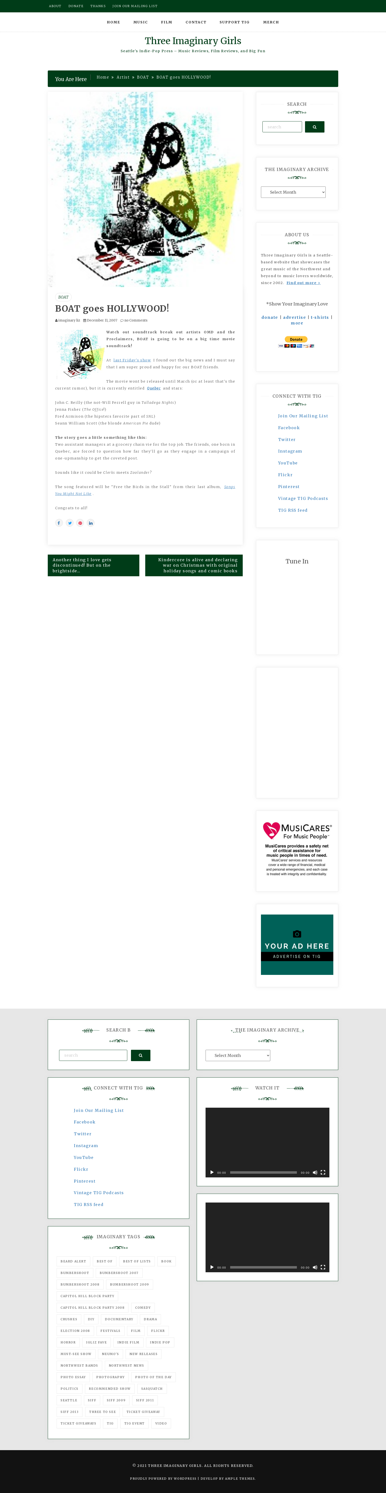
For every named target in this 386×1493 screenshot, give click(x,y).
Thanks (98, 6)
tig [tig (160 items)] (110, 1423)
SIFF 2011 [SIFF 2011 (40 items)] (145, 1400)
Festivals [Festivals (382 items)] (110, 1331)
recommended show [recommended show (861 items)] (110, 1389)
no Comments (133, 320)
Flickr (285, 474)
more (297, 323)
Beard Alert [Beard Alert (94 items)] (73, 1261)
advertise (294, 317)
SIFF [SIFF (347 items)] (92, 1400)
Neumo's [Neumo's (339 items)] (110, 1354)
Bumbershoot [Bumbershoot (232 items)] (75, 1273)
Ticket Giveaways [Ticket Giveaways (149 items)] (78, 1423)
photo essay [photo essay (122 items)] (73, 1377)
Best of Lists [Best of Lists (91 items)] (137, 1261)
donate (269, 317)
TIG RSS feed (293, 510)
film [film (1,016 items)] (136, 1331)
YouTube (288, 462)
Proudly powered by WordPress (164, 1478)
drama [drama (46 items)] (150, 1319)
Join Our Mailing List (303, 415)
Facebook (289, 427)
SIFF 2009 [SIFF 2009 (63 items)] (116, 1400)
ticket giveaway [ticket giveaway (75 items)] (143, 1412)
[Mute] (315, 1172)
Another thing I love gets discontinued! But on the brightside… (82, 565)
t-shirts (320, 317)
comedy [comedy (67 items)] (143, 1307)
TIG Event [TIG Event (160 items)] (134, 1423)
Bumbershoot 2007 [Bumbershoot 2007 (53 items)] (119, 1273)
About (55, 6)
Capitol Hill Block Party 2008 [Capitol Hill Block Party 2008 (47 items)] (93, 1307)
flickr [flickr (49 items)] (158, 1331)
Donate (76, 6)
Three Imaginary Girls (193, 41)
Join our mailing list (135, 6)
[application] (267, 1142)
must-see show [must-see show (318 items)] (76, 1354)
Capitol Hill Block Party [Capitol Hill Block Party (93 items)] (87, 1296)
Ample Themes (240, 1478)
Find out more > (304, 283)
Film (166, 22)
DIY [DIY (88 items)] (91, 1319)
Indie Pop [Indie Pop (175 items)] (160, 1342)
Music (140, 22)
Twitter (287, 439)
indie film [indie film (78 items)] (128, 1342)
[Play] (211, 1172)
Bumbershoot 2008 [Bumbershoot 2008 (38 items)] (80, 1284)
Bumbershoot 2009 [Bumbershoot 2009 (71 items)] (129, 1284)
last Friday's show (132, 360)
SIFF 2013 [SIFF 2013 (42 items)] (70, 1412)
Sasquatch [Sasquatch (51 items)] (152, 1389)
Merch (271, 22)
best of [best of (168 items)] (105, 1261)
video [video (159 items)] (161, 1423)
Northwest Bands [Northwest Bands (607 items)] (79, 1365)
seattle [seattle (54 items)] (69, 1400)
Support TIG (235, 22)
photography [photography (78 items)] (110, 1377)
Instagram (290, 451)
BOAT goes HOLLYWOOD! (112, 308)
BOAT (63, 297)
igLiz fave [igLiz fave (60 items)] (96, 1342)
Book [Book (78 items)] (166, 1261)
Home (113, 22)
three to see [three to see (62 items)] (102, 1412)
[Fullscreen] (323, 1172)
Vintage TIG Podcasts (303, 498)
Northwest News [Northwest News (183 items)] (126, 1365)
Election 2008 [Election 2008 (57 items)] (75, 1331)
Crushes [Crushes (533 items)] (69, 1319)
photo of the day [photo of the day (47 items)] (153, 1377)
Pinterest (289, 486)
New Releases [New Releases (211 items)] (143, 1354)
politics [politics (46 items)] (70, 1389)
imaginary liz (69, 320)
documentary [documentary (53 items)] (119, 1319)
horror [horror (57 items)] (68, 1342)
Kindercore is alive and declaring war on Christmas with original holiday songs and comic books (198, 565)
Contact (196, 22)
